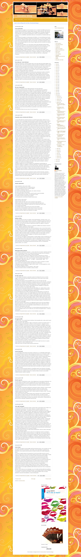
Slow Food (57, 52)
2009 (57, 88)
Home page (33, 478)
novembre (58, 97)
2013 (57, 82)
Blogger (52, 551)
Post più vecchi (48, 478)
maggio (58, 151)
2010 (57, 87)
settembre (58, 100)
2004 (57, 159)
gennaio (58, 157)
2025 (57, 65)
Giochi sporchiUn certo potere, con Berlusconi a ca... (61, 138)
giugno (58, 150)
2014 (57, 81)
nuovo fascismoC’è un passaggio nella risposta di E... (60, 135)
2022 (57, 70)
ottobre (58, 99)
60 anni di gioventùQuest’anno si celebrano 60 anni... (61, 111)
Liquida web (58, 47)
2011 (57, 85)
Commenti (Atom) (22, 480)
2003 (57, 161)
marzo (58, 154)
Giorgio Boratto (59, 170)
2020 (57, 71)
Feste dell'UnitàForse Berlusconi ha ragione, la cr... (61, 104)
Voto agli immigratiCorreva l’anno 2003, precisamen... (61, 142)
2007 (57, 91)
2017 (57, 76)
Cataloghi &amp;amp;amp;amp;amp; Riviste (60, 56)
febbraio (58, 156)
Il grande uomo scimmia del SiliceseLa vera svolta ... (61, 115)
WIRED (57, 58)
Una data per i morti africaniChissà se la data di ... (60, 108)
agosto (58, 102)
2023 (57, 68)
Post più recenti (18, 478)
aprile (58, 153)
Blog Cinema (58, 51)
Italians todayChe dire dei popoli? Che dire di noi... (61, 121)
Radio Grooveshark (59, 48)
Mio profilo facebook (59, 44)
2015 (57, 79)
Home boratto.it (58, 43)
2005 (57, 94)
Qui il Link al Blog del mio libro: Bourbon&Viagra (27, 23)
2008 (57, 90)
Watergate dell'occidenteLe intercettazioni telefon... (61, 125)
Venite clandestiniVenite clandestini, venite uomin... (61, 118)
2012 (57, 84)
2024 (57, 67)
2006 (57, 93)
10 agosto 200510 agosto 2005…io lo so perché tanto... (61, 132)
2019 (57, 73)
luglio (58, 148)
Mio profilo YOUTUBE (59, 59)
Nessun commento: (33, 82)
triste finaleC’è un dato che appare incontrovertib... (60, 145)
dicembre (58, 96)
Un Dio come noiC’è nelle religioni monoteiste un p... (61, 128)
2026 (57, 64)
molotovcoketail (43, 551)
